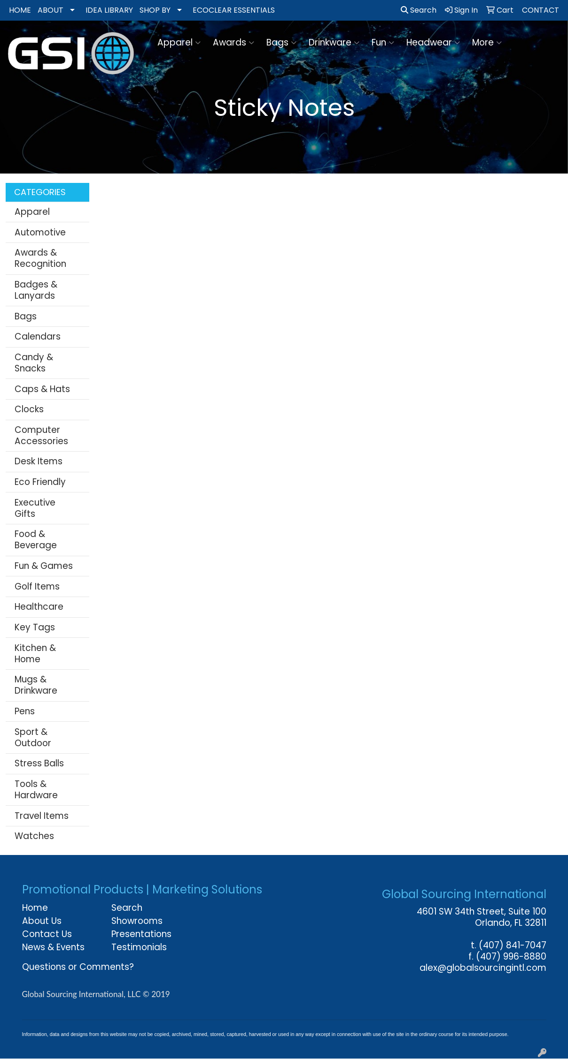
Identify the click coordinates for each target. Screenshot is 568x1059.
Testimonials (139, 947)
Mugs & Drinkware (36, 685)
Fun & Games (44, 566)
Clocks (29, 409)
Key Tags (35, 627)
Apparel (179, 42)
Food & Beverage (36, 540)
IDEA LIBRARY (109, 10)
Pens (25, 711)
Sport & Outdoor (33, 737)
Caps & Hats (42, 389)
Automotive (40, 232)
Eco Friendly (40, 482)
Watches (34, 836)
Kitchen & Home (35, 654)
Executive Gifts (35, 508)
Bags (281, 42)
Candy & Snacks (34, 363)
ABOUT (50, 10)
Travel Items (42, 815)
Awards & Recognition (40, 258)
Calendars (38, 336)
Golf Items (37, 586)
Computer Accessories (41, 435)
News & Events (53, 947)
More (487, 42)
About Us (42, 921)
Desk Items (38, 461)
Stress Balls (39, 763)
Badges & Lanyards (36, 290)
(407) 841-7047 (512, 945)
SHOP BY (155, 10)
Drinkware (334, 42)
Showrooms (137, 921)
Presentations (141, 934)
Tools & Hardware (36, 790)
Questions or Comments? (78, 967)
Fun (383, 42)
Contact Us (47, 934)
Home (35, 907)
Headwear (433, 42)
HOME (20, 10)
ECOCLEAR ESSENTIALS (234, 10)
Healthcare (39, 606)
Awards (233, 42)
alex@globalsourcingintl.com (483, 967)
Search (418, 10)
